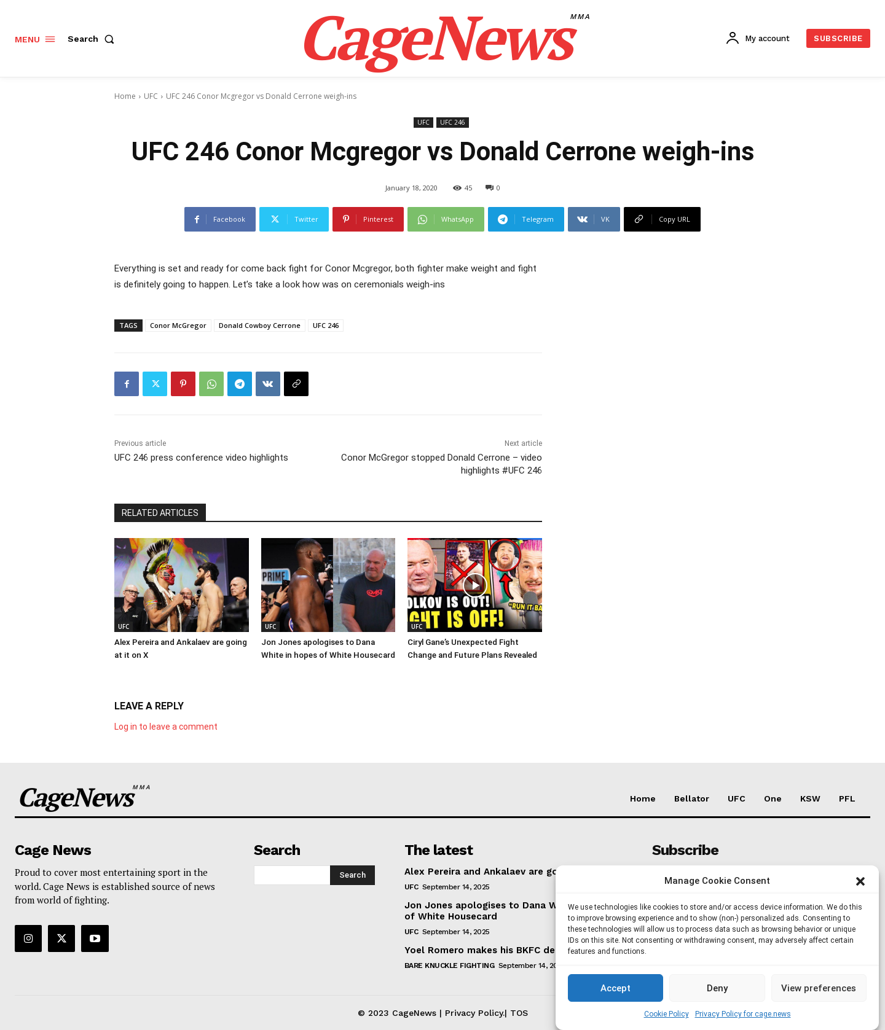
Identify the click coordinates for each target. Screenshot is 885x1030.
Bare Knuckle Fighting (449, 965)
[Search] (352, 874)
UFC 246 (452, 122)
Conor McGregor (178, 325)
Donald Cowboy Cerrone (260, 325)
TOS (519, 1012)
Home (125, 96)
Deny (717, 990)
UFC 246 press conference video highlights (201, 457)
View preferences (818, 990)
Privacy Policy (474, 1012)
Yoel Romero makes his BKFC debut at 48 (501, 949)
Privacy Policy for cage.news (743, 1017)
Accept (615, 990)
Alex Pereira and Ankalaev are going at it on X (511, 870)
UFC (151, 96)
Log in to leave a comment (166, 726)
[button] (860, 884)
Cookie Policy (666, 1017)
